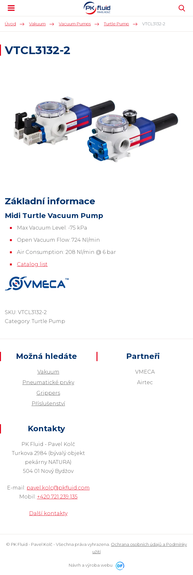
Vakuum (48, 372)
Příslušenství (48, 404)
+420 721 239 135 (57, 497)
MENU (11, 8)
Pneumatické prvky (48, 382)
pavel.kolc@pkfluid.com (58, 488)
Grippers (48, 393)
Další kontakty (48, 513)
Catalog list (32, 264)
